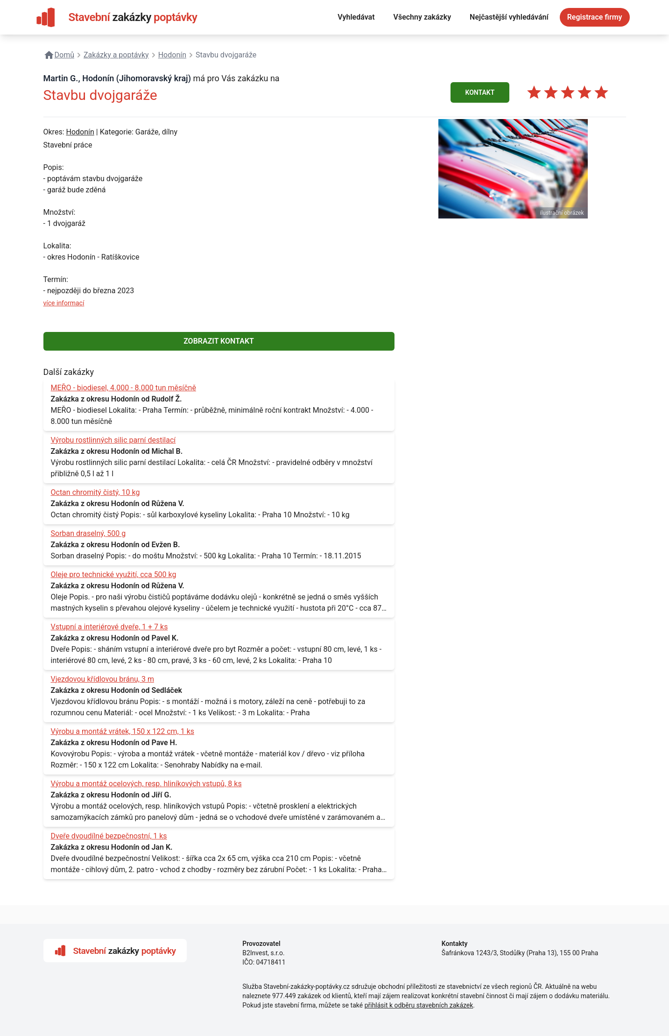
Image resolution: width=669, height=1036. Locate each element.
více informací (64, 303)
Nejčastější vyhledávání (509, 17)
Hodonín (80, 131)
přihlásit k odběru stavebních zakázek (419, 1005)
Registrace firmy (594, 17)
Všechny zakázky (422, 17)
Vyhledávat (356, 17)
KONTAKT (480, 92)
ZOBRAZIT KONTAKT (218, 341)
